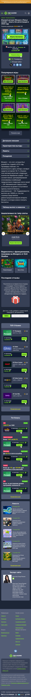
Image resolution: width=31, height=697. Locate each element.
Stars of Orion (21, 265)
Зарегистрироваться (19, 316)
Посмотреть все (15, 409)
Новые (17, 616)
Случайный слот (23, 42)
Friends (25, 423)
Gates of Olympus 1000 (8, 124)
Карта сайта (4, 624)
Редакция (3, 619)
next (27, 233)
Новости (3, 616)
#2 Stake (15, 347)
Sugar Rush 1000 (22, 123)
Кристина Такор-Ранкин (18, 576)
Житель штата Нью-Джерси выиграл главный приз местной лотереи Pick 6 (19, 511)
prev (3, 233)
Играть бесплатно (15, 37)
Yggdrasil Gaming (20, 638)
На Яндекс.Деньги (20, 619)
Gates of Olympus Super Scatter (8, 97)
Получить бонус (15, 55)
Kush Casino (24, 451)
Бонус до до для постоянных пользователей (13, 468)
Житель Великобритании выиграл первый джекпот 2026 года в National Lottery (19, 534)
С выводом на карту (21, 622)
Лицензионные (19, 627)
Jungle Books (15, 237)
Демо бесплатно (8, 81)
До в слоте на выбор (12, 453)
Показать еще (15, 133)
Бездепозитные (5, 632)
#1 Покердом (17, 331)
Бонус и (10, 439)
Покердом (20, 47)
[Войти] (28, 13)
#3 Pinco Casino (17, 362)
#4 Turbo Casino (17, 378)
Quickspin (18, 644)
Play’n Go (18, 641)
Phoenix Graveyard (7, 265)
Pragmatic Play (8, 100)
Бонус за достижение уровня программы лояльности (13, 484)
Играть (24, 338)
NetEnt (17, 632)
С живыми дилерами (21, 624)
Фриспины (6, 451)
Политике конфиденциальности (19, 683)
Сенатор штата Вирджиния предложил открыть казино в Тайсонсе (18, 523)
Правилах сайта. (5, 685)
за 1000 (8, 425)
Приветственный (8, 437)
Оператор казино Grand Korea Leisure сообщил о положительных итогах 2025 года (19, 546)
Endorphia (18, 635)
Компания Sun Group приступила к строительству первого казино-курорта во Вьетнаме (18, 558)
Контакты (3, 622)
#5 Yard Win (16, 394)
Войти (6, 316)
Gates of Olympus (23, 98)
